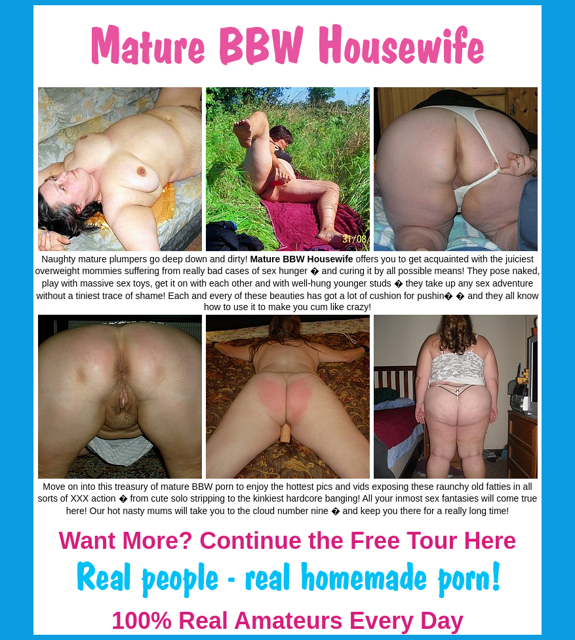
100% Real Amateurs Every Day (287, 620)
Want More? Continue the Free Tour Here (287, 540)
